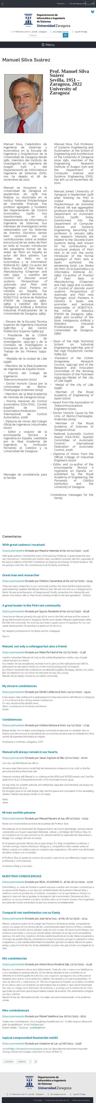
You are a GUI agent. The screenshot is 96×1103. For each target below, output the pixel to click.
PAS (85, 4)
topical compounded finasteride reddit (30, 1037)
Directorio (61, 4)
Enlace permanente (13, 550)
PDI (92, 4)
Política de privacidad (80, 1100)
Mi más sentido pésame (19, 812)
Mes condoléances (15, 1010)
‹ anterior (21, 1061)
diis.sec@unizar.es (60, 32)
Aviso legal (38, 1100)
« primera (8, 1061)
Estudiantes (74, 4)
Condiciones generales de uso (57, 1100)
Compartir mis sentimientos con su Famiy (31, 912)
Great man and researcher (21, 575)
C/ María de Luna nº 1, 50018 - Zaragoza (30, 32)
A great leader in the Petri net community (31, 605)
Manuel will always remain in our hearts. (30, 752)
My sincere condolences (19, 686)
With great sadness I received (23, 544)
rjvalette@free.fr (37, 1027)
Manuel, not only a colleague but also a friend (34, 646)
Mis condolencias (14, 958)
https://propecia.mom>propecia (26, 1049)
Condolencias (12, 719)
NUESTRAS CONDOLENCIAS (21, 876)
